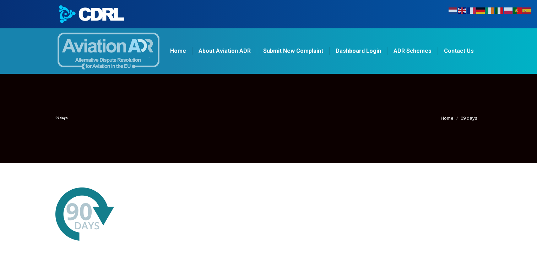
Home (447, 118)
